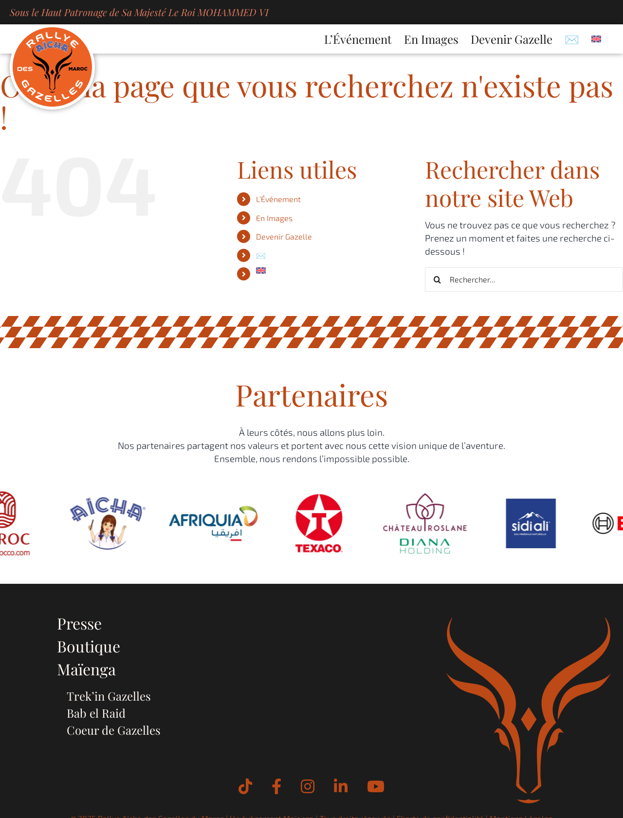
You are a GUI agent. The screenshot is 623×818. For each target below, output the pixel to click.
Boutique (88, 645)
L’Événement (278, 199)
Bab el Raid (96, 713)
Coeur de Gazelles (114, 730)
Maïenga (86, 668)
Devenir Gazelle (284, 236)
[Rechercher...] (524, 279)
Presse (79, 623)
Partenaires (311, 394)
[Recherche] (437, 279)
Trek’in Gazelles (109, 696)
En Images (274, 218)
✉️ (261, 255)
